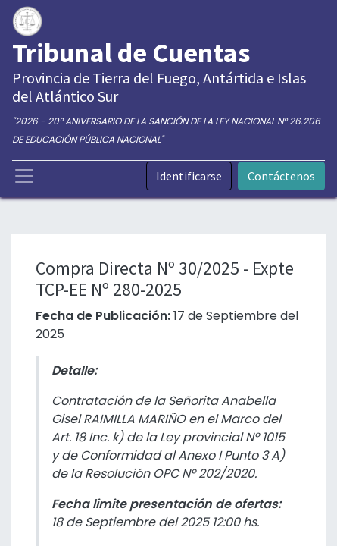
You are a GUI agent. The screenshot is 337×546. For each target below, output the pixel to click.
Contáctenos (281, 176)
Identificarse (189, 176)
